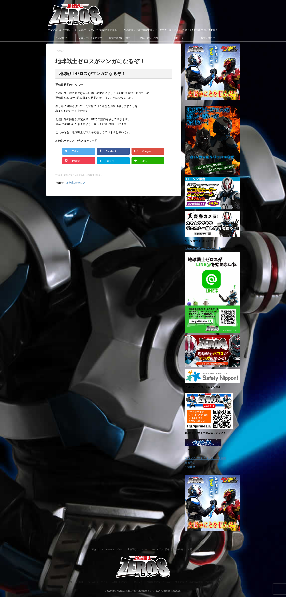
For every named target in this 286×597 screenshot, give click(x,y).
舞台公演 (178, 37)
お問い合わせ (208, 37)
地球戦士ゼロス (76, 182)
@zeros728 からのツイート (203, 248)
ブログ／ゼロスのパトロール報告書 (205, 458)
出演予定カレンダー (119, 37)
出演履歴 (190, 467)
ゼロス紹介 (61, 37)
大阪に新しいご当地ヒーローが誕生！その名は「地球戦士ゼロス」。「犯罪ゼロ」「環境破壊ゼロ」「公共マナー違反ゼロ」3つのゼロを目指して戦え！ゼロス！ (143, 582)
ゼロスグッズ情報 (149, 37)
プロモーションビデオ (90, 37)
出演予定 (190, 462)
